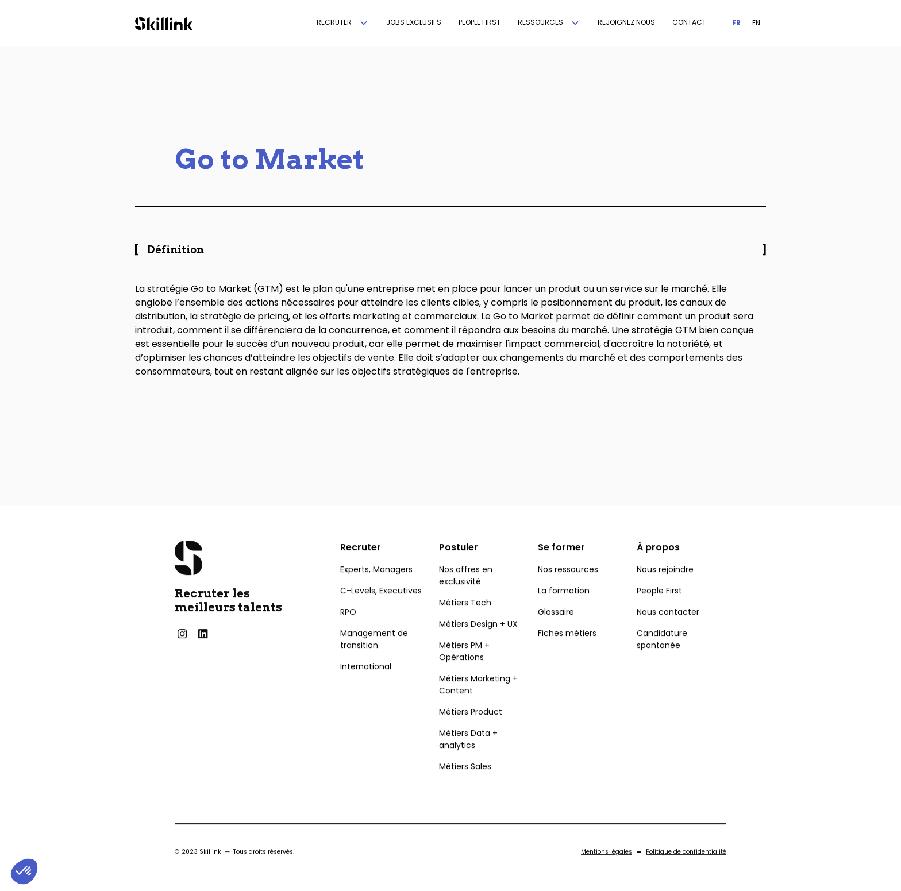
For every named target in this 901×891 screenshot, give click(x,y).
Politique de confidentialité (686, 870)
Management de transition (374, 657)
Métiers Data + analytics (468, 757)
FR (736, 23)
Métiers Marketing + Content (478, 703)
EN (756, 23)
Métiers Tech (465, 621)
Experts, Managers (376, 587)
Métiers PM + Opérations (464, 669)
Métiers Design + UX (478, 642)
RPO (348, 630)
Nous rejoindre (665, 587)
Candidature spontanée (662, 657)
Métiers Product (470, 730)
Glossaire (556, 630)
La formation (564, 609)
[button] (343, 23)
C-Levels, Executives (381, 609)
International (365, 685)
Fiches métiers (567, 651)
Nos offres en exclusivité (465, 593)
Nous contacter (668, 630)
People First (659, 609)
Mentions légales (606, 870)
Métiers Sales (465, 784)
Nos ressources (568, 587)
